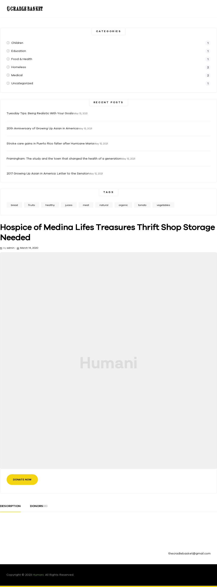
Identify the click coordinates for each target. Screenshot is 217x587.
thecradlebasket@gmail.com (189, 553)
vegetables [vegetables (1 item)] (163, 205)
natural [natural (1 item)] (103, 205)
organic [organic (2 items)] (123, 205)
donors (38, 506)
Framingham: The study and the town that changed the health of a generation (64, 158)
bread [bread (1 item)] (14, 205)
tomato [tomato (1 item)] (142, 205)
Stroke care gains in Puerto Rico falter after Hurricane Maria (50, 143)
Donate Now (22, 479)
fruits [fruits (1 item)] (31, 205)
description (10, 506)
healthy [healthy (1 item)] (50, 205)
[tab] (10, 507)
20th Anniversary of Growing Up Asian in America (42, 128)
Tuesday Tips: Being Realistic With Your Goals (40, 113)
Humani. (38, 574)
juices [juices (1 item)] (68, 205)
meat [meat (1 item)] (86, 205)
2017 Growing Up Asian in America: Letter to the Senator (48, 173)
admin (10, 247)
